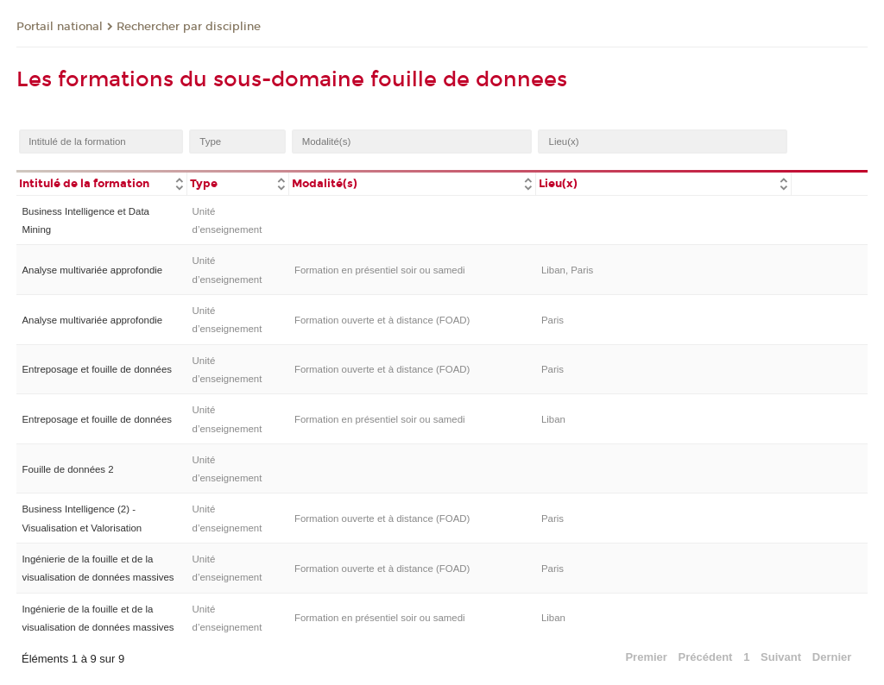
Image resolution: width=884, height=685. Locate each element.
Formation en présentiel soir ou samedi (379, 270)
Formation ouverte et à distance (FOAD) (382, 320)
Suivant (781, 656)
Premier (645, 656)
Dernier (832, 656)
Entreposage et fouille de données (97, 369)
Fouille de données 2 (67, 469)
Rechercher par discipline (189, 27)
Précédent (706, 656)
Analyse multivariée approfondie (92, 270)
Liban (553, 419)
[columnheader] (101, 182)
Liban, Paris (567, 270)
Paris (552, 320)
